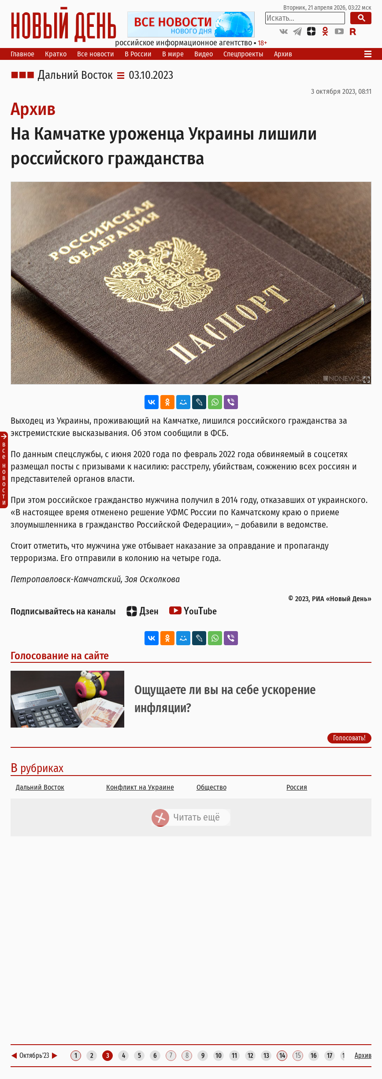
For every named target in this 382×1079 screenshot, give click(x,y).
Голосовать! (349, 737)
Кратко (56, 54)
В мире (173, 54)
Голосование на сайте (60, 656)
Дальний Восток (75, 75)
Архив (283, 54)
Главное (22, 54)
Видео (203, 54)
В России (138, 54)
